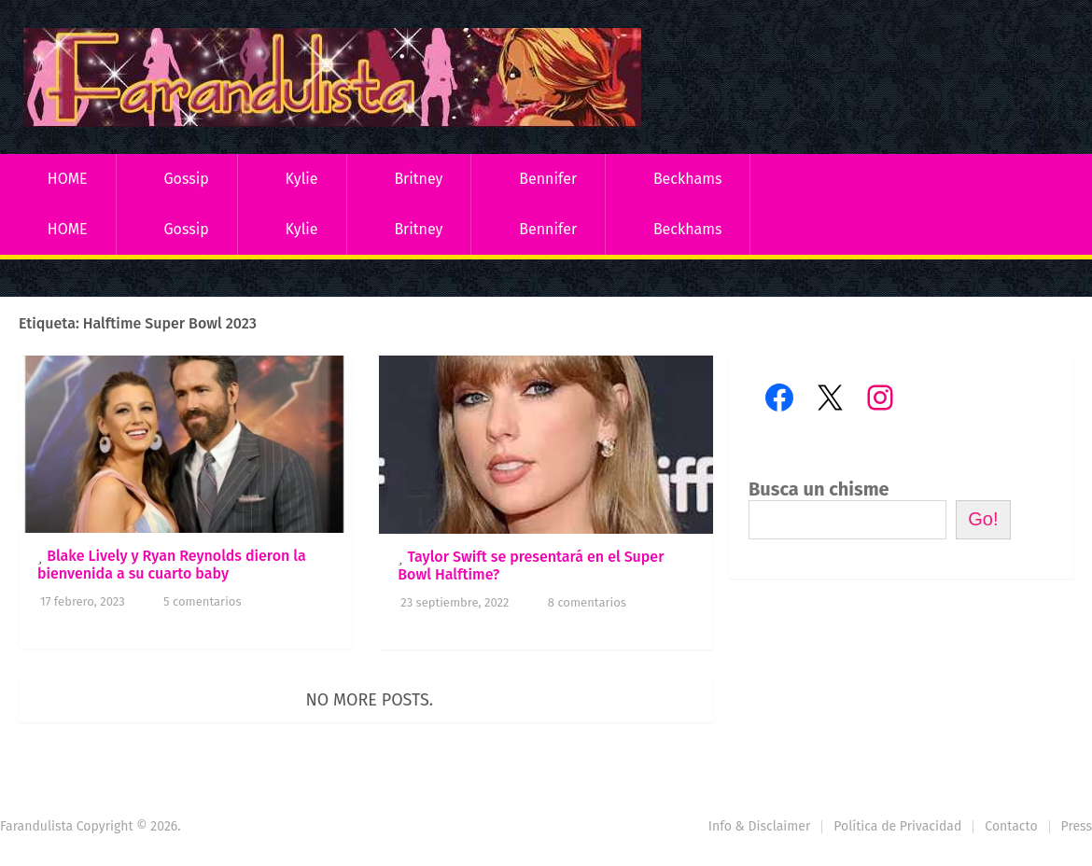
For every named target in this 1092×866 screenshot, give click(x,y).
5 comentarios (202, 601)
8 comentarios (587, 602)
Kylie (302, 179)
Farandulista (36, 826)
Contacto (1011, 826)
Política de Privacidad (897, 826)
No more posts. (370, 700)
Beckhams (687, 179)
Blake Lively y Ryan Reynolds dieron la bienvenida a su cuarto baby (171, 564)
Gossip (185, 179)
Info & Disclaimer (759, 826)
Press (1076, 826)
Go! (983, 519)
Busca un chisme (819, 489)
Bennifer (548, 179)
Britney (418, 179)
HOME (68, 179)
